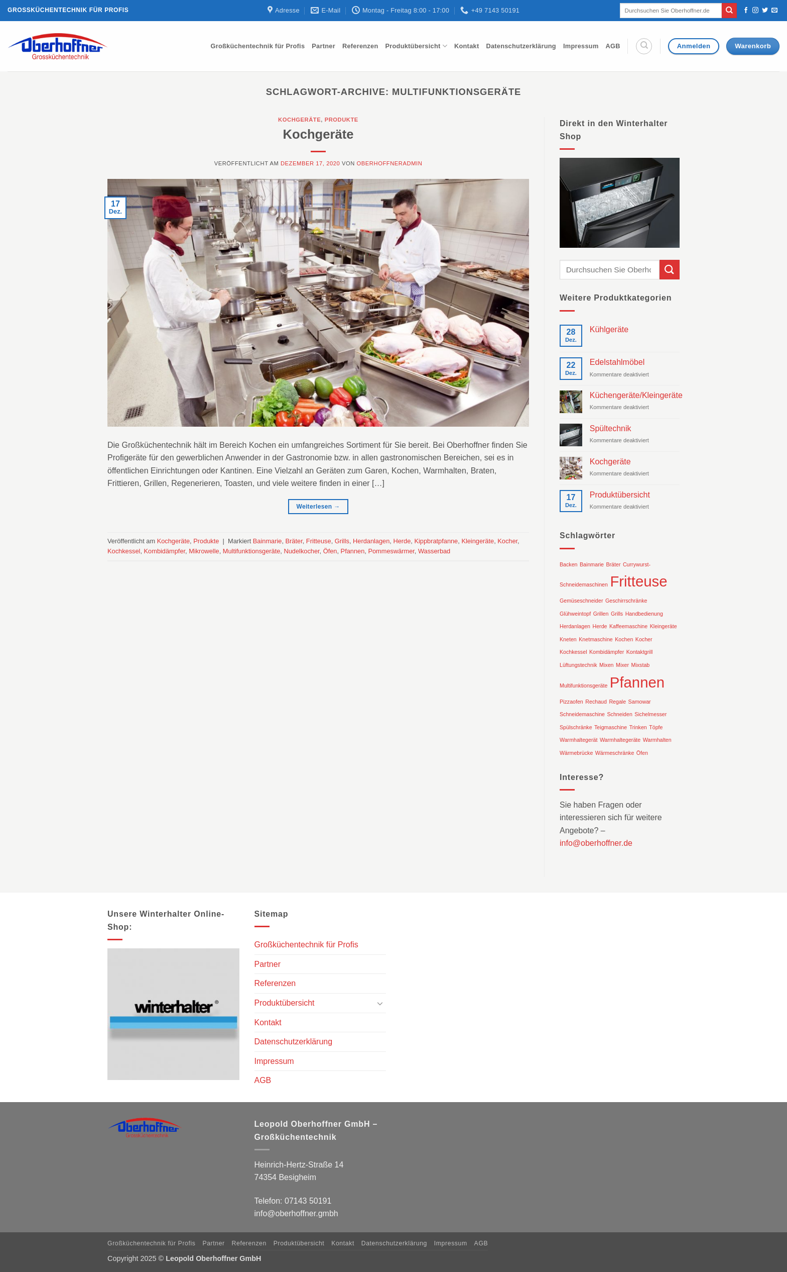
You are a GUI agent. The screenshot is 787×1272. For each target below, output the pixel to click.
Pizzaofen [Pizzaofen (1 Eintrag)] (571, 702)
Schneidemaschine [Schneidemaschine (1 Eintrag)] (582, 714)
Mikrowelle (204, 551)
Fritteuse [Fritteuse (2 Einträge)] (638, 581)
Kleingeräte (477, 541)
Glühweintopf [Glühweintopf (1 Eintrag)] (575, 614)
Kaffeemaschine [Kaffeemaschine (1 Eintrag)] (628, 626)
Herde (402, 541)
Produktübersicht (416, 46)
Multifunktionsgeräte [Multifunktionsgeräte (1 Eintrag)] (583, 685)
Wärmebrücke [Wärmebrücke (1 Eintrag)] (576, 753)
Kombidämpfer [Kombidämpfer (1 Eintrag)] (606, 652)
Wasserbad (434, 551)
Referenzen (360, 46)
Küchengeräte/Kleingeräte (636, 395)
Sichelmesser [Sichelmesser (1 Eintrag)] (650, 714)
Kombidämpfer (165, 551)
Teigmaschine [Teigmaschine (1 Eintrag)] (610, 727)
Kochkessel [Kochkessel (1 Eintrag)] (573, 652)
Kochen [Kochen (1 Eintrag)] (624, 639)
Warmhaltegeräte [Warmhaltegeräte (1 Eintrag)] (620, 740)
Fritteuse (318, 541)
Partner (323, 46)
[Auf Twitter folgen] (765, 10)
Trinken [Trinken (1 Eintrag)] (638, 727)
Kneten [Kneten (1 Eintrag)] (568, 639)
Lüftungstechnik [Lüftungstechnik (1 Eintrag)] (578, 665)
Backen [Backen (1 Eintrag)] (569, 564)
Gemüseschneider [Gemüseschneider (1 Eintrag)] (581, 601)
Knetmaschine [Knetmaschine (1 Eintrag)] (596, 639)
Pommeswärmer (391, 551)
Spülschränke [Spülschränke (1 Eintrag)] (576, 727)
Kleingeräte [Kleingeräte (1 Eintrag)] (663, 626)
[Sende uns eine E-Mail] (774, 10)
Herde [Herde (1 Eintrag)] (599, 626)
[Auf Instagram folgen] (755, 10)
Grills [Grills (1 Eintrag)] (617, 614)
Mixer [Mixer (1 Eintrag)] (622, 665)
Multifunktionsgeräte (252, 551)
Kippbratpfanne (436, 541)
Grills (342, 541)
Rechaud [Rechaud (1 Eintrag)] (596, 702)
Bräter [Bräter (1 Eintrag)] (613, 564)
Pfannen (353, 551)
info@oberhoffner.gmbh (296, 1213)
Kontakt (466, 46)
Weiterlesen (318, 507)
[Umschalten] (380, 1003)
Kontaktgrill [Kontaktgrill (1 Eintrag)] (639, 652)
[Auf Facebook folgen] (746, 10)
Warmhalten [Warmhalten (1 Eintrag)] (657, 740)
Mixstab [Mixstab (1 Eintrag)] (640, 665)
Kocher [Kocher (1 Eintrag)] (643, 639)
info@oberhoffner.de (596, 843)
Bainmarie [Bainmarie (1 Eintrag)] (592, 564)
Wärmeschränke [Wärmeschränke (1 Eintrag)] (614, 753)
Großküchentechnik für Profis (258, 46)
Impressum (581, 46)
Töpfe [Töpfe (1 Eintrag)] (656, 727)
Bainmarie (267, 541)
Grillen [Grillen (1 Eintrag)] (601, 614)
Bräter (294, 541)
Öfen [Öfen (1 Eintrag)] (642, 753)
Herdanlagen (371, 541)
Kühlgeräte (609, 329)
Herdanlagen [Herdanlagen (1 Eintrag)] (575, 626)
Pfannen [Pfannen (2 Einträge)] (637, 682)
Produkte (341, 120)
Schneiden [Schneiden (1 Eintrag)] (619, 714)
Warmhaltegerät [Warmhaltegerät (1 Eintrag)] (578, 740)
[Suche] (644, 46)
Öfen (330, 551)
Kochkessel (123, 551)
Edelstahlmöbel (617, 362)
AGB (613, 46)
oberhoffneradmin (390, 163)
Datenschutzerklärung (521, 46)
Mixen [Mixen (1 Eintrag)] (606, 665)
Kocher (507, 541)
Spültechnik (610, 428)
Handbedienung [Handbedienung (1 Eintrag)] (644, 614)
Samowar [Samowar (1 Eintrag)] (639, 702)
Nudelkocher (301, 551)
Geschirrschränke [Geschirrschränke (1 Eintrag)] (626, 601)
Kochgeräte (299, 120)
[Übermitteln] (729, 10)
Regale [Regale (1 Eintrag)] (617, 702)
